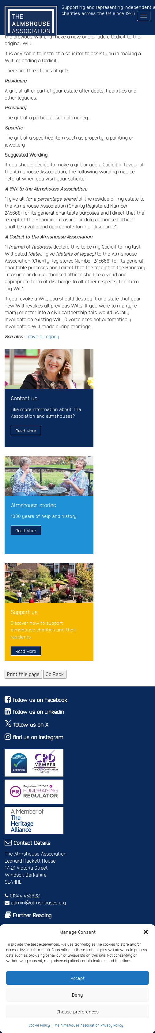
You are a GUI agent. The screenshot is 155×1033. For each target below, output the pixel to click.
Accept (77, 978)
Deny (77, 995)
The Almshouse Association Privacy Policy (88, 1025)
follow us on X (31, 724)
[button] (146, 932)
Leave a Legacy (42, 336)
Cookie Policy (39, 1025)
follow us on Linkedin (38, 711)
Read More (26, 430)
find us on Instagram (38, 737)
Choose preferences (77, 1011)
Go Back (55, 674)
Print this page (23, 674)
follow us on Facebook (40, 700)
